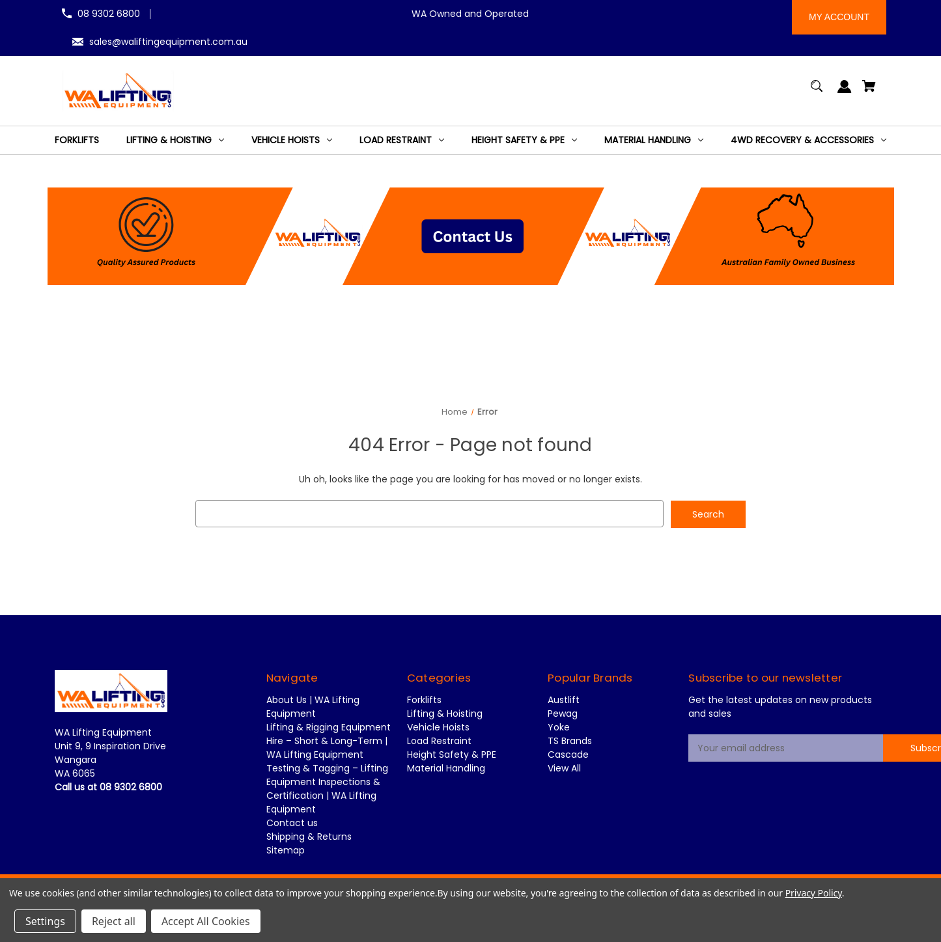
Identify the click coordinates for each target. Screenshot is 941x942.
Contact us (292, 822)
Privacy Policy (813, 893)
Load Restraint (439, 740)
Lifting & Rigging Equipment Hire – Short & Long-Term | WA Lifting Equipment (328, 741)
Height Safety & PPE (451, 754)
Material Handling (446, 768)
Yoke (559, 727)
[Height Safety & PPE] (524, 140)
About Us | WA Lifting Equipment (312, 706)
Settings (45, 921)
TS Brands (570, 740)
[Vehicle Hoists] (292, 140)
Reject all (113, 921)
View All (564, 768)
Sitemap (285, 850)
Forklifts (424, 699)
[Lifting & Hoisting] (175, 140)
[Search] (817, 92)
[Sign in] (845, 93)
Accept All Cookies (206, 921)
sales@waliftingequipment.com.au (168, 41)
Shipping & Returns (309, 836)
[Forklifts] (77, 140)
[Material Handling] (654, 140)
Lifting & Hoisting (445, 713)
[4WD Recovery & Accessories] (808, 140)
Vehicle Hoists (438, 727)
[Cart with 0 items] (869, 92)
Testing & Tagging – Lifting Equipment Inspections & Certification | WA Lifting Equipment (327, 789)
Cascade (568, 754)
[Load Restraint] (402, 140)
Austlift (564, 699)
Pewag (563, 713)
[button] (470, 236)
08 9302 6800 (108, 13)
